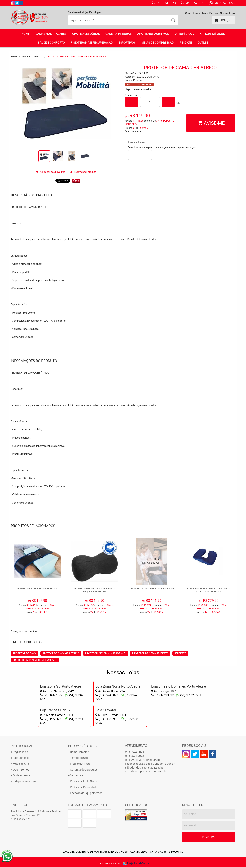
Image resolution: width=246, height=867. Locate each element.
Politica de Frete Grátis (83, 781)
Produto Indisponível (151, 561)
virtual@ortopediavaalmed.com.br (146, 771)
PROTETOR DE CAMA (25, 653)
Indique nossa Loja (24, 781)
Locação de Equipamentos (86, 793)
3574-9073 (166, 3)
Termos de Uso (79, 758)
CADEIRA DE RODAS (118, 34)
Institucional (22, 746)
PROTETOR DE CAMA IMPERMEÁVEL (105, 653)
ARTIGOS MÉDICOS (212, 34)
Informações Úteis (83, 746)
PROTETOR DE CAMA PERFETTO (150, 653)
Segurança (76, 775)
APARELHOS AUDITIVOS (153, 34)
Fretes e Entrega (80, 763)
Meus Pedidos (210, 13)
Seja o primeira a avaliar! (138, 89)
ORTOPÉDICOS (184, 34)
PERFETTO (180, 653)
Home (25, 34)
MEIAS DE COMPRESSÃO (157, 42)
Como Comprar (79, 752)
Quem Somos (192, 13)
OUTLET (203, 42)
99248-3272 (224, 3)
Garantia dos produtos (84, 769)
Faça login (95, 12)
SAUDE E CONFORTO (51, 42)
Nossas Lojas (227, 13)
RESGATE (186, 42)
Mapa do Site (21, 763)
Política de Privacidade (83, 787)
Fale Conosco (21, 758)
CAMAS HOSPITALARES (51, 34)
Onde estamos (21, 775)
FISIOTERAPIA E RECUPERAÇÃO (92, 42)
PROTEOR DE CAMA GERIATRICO (60, 653)
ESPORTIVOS (127, 42)
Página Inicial (21, 752)
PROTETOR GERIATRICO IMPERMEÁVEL (35, 660)
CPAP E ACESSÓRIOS (86, 34)
